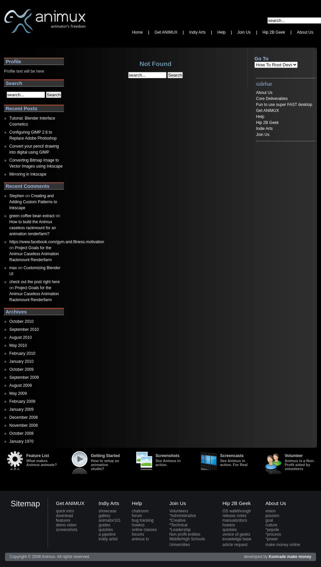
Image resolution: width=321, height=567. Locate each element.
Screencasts (235, 460)
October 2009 (21, 369)
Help (260, 116)
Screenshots (171, 460)
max (13, 268)
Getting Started (106, 462)
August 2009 (20, 385)
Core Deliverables (272, 98)
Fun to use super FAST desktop (284, 104)
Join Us (262, 134)
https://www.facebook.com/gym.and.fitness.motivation (56, 242)
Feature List (42, 460)
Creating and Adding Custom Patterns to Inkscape (33, 202)
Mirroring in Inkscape (27, 174)
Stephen (16, 196)
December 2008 (23, 417)
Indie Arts (264, 128)
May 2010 (18, 345)
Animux (10, 41)
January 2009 (21, 409)
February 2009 (22, 401)
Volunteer (300, 462)
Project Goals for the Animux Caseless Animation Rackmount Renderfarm (34, 254)
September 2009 (24, 377)
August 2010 (20, 337)
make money (299, 556)
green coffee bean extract (32, 216)
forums (138, 534)
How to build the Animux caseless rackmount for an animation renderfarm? (32, 228)
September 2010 (24, 329)
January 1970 (21, 441)
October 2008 (21, 433)
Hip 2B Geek (267, 122)
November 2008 (23, 425)
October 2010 (21, 321)
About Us (264, 92)
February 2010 (22, 353)
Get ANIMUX (267, 110)
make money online (282, 544)
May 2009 (18, 393)
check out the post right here (34, 282)
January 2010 (21, 361)
